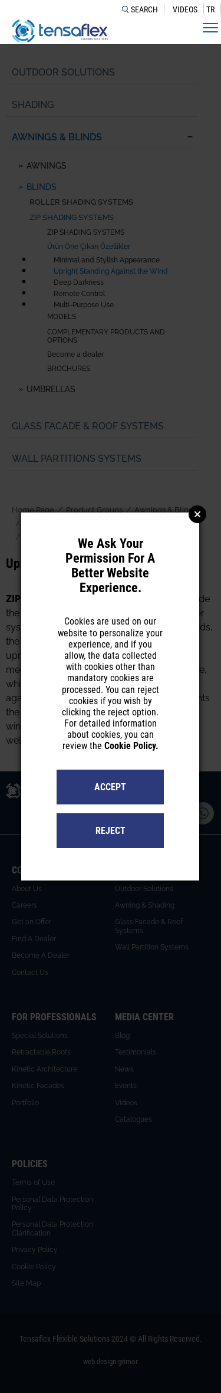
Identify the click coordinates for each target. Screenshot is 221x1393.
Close (197, 514)
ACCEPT (110, 787)
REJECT (110, 830)
